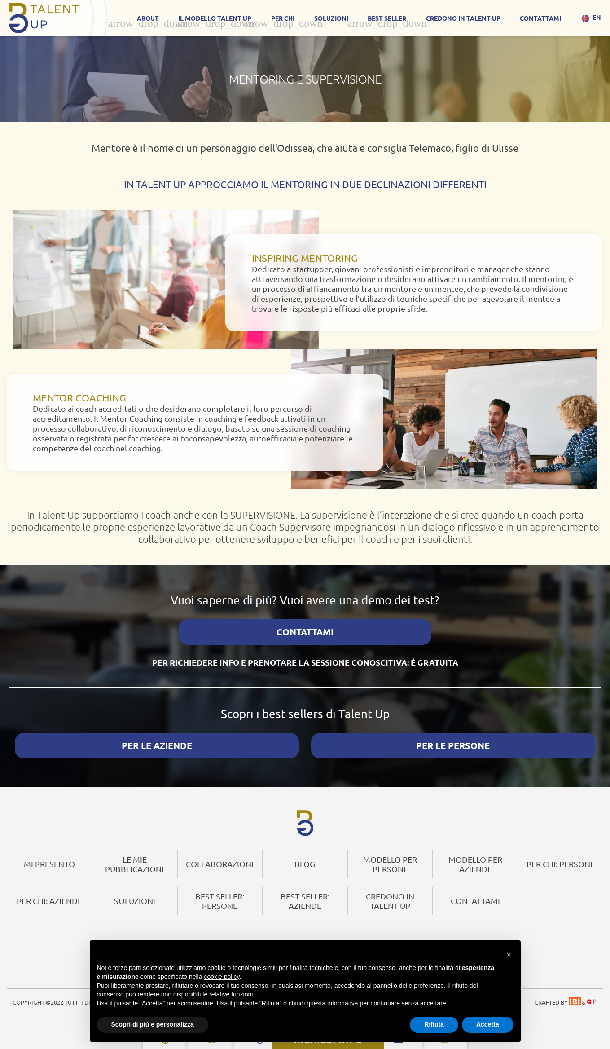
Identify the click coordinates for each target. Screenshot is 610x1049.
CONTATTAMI (540, 18)
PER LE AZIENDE (157, 734)
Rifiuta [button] (434, 1024)
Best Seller (387, 18)
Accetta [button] (487, 1024)
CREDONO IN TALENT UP (463, 18)
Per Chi (282, 18)
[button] (509, 953)
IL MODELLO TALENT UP (214, 18)
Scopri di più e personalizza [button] (152, 1024)
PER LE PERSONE (453, 734)
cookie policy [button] (221, 976)
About (148, 18)
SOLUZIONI (331, 18)
